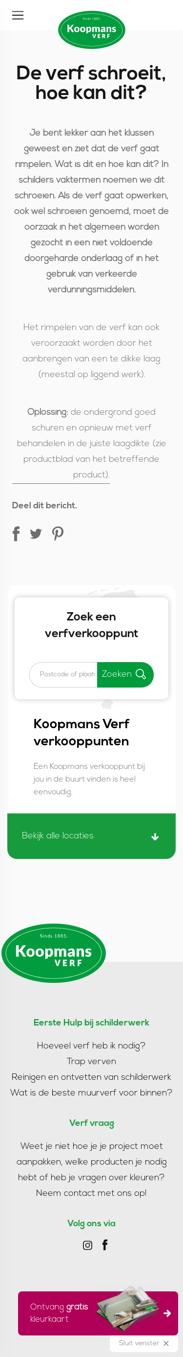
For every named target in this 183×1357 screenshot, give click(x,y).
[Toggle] (17, 15)
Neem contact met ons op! (91, 1193)
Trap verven (91, 1062)
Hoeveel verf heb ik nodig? (91, 1046)
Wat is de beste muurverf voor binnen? (91, 1093)
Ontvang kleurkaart (95, 1312)
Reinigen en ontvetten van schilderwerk (91, 1077)
